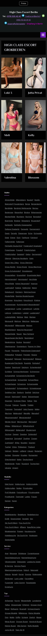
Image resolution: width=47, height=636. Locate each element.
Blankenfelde (10, 217)
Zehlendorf (32, 434)
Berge (27, 204)
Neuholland (28, 338)
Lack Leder (18, 579)
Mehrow (17, 321)
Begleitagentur (10, 515)
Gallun (28, 254)
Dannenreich (35, 229)
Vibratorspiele (10, 562)
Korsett (14, 574)
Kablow (18, 288)
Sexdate (25, 519)
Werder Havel (10, 422)
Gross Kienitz (10, 267)
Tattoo (7, 605)
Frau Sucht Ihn (25, 523)
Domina (28, 574)
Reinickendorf (28, 359)
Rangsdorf (9, 359)
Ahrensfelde (10, 200)
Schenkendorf (35, 367)
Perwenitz (16, 351)
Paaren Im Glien (34, 346)
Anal (6, 553)
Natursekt (34, 570)
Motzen (29, 325)
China (14, 447)
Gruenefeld (21, 275)
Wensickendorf (25, 418)
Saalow (8, 367)
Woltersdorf (20, 430)
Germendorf (36, 254)
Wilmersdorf (10, 430)
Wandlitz (26, 413)
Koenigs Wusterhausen (25, 296)
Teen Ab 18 (19, 630)
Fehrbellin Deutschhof (13, 246)
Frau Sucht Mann (12, 527)
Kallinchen (26, 288)
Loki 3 (8, 92)
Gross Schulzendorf (13, 271)
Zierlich (32, 617)
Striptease (22, 553)
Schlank (25, 617)
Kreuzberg (18, 300)
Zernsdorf (18, 439)
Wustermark (31, 430)
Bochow (28, 217)
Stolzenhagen (33, 397)
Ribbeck (38, 359)
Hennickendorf (11, 279)
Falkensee (20, 242)
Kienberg (19, 292)
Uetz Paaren (28, 409)
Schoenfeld (22, 380)
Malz (26, 317)
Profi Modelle (10, 492)
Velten (37, 409)
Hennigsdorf (23, 279)
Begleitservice (33, 515)
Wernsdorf (32, 422)
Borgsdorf (37, 217)
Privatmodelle (33, 492)
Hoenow (34, 284)
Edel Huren (9, 484)
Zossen (34, 439)
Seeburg (20, 392)
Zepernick (9, 439)
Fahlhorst (25, 238)
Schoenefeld (10, 376)
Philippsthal (9, 355)
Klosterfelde (9, 296)
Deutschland (28, 459)
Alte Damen (21, 626)
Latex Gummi (19, 583)
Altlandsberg (21, 200)
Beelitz (37, 200)
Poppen (20, 531)
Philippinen (22, 447)
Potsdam (18, 355)
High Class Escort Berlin (23, 12)
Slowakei (15, 455)
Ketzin (34, 288)
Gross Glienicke (26, 263)
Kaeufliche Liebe (33, 527)
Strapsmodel (16, 605)
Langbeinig (36, 601)
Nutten (19, 488)
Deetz (7, 233)
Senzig (7, 397)
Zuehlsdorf (9, 443)
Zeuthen (26, 439)
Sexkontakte (10, 540)
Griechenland (10, 459)
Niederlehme (10, 342)
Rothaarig (14, 609)
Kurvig (17, 601)
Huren (14, 501)
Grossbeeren (27, 271)
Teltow (29, 401)
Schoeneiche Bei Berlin (25, 376)
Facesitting (29, 579)
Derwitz (14, 233)
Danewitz (24, 229)
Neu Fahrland (28, 334)
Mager (38, 617)
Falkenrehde (10, 242)
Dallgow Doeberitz (12, 229)
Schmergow (34, 372)
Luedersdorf (35, 313)
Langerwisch (10, 309)
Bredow (17, 221)
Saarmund (16, 367)
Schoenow (21, 384)
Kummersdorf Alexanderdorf (28, 305)
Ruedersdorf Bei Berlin (14, 363)
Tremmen (9, 409)
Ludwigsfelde (10, 317)
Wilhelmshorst (28, 426)
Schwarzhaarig (34, 609)
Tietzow (15, 405)
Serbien (8, 455)
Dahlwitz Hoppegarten (23, 225)
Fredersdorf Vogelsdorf (33, 246)
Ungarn (15, 468)
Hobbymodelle (32, 484)
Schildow (8, 372)
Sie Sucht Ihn (22, 535)
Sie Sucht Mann (11, 523)
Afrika (17, 443)
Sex (31, 519)
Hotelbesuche (10, 535)
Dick (6, 617)
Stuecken (8, 401)
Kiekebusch (9, 292)
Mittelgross (23, 613)
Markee (32, 317)
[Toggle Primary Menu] (43, 34)
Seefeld (28, 392)
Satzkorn (25, 367)
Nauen (19, 334)
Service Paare (20, 566)
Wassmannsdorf (11, 418)
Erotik (7, 519)
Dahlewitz (9, 225)
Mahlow (20, 317)
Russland (25, 464)
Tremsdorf (18, 409)
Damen (8, 501)
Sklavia (8, 574)
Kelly (31, 135)
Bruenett (23, 609)
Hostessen (33, 535)
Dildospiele (21, 562)
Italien (19, 459)
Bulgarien (38, 451)
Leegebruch (27, 309)
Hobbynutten (10, 488)
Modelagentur (10, 531)
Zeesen (16, 434)
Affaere (23, 527)
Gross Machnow (34, 267)
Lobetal (26, 313)
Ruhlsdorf (36, 363)
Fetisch (26, 570)
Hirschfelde (9, 284)
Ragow (34, 355)
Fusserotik (9, 583)
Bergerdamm (36, 204)
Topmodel (20, 497)
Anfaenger (9, 601)
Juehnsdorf (9, 288)
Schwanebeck (22, 388)
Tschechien (34, 464)
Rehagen (18, 359)
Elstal (7, 238)
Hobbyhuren (20, 484)
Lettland (23, 451)
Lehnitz (36, 309)
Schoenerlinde (10, 380)
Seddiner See (10, 392)
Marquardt (9, 321)
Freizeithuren (22, 492)
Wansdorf (35, 413)
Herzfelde (33, 279)
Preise (23, 3)
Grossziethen (10, 275)
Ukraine (8, 468)
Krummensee (10, 305)
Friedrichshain (29, 250)
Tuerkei (8, 447)
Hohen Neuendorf (22, 284)
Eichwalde (38, 233)
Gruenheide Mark (34, 275)
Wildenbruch (17, 426)
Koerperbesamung (28, 558)
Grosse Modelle (11, 613)
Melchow (25, 321)
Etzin (19, 238)
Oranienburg (22, 346)
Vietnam (8, 451)
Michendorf (9, 325)
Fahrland (33, 238)
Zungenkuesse (33, 553)
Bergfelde (9, 208)
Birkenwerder (36, 212)
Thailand (31, 447)
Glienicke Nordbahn (20, 258)
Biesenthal (19, 212)
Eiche (30, 233)
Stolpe (24, 397)
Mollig (12, 617)
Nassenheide (10, 334)
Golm (31, 258)
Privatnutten (28, 488)
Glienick (8, 258)
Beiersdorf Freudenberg (14, 204)
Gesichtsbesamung (12, 558)
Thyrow (8, 405)
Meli (7, 135)
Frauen (34, 497)
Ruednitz (27, 363)
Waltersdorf (17, 413)
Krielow (37, 300)
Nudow (19, 342)
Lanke (18, 309)
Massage (13, 553)
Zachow (8, 434)
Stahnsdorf (16, 397)
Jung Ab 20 (9, 630)
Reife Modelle (33, 626)
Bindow (27, 212)
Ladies (27, 497)
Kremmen (9, 300)
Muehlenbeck (10, 330)
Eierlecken (9, 579)
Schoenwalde (32, 384)
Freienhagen (10, 250)
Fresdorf (19, 250)
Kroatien (24, 455)
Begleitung (22, 515)
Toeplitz (23, 405)
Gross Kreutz (22, 267)
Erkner (12, 238)
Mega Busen (10, 622)
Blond (7, 609)
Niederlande (10, 464)
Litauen (30, 451)
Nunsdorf (27, 342)
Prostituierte (9, 497)
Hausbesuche (30, 531)
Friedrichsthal (10, 254)
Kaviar (21, 574)
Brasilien (24, 443)
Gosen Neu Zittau (12, 263)
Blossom (33, 177)
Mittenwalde (20, 325)
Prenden (26, 355)
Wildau (7, 426)
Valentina (10, 177)
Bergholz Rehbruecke (22, 208)
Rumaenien (33, 455)
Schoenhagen (10, 384)
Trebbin (30, 405)
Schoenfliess (33, 380)
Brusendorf (35, 221)
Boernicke (9, 221)
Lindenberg (16, 313)
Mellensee (35, 321)
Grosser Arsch (36, 605)
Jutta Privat (35, 92)
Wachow (8, 413)
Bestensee (9, 212)
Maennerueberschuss (13, 570)
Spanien (32, 443)
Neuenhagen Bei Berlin (14, 338)
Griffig (18, 617)
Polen (18, 464)
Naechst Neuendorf (25, 330)
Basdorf (30, 200)
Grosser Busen (22, 622)
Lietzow (8, 313)
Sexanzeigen (16, 519)
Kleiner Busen (10, 626)
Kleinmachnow (30, 292)
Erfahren (25, 605)
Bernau (35, 208)
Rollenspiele (37, 574)
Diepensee (22, 233)
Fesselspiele (31, 583)
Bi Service (9, 566)
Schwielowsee (35, 388)
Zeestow (23, 434)
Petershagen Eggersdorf (30, 351)
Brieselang (26, 221)
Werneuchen (22, 422)
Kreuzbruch (28, 300)
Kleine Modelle (34, 613)
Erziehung (9, 587)
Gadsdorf (20, 254)
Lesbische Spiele (33, 562)
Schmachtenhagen (21, 372)
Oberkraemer (10, 346)
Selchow (35, 392)
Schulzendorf (10, 388)
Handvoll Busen (35, 622)
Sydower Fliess (20, 401)
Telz (35, 401)
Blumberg (20, 217)
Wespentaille (26, 601)
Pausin (7, 351)
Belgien (16, 451)
